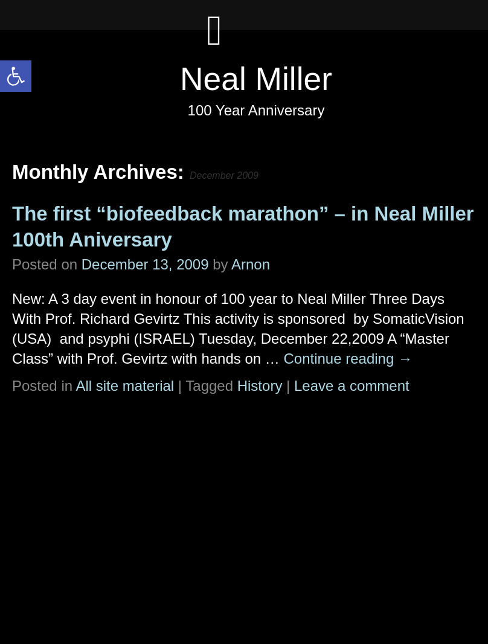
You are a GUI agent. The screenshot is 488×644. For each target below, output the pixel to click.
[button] (15, 76)
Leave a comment (351, 386)
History (260, 386)
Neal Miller (256, 79)
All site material (124, 386)
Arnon (250, 264)
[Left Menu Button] (214, 42)
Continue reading (347, 358)
